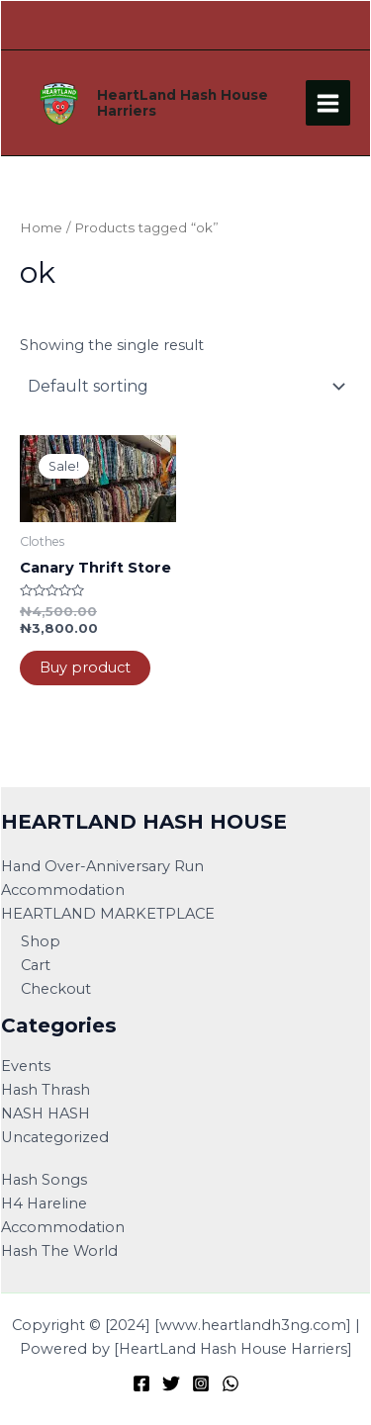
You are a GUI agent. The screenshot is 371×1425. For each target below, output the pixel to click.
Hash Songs (44, 1180)
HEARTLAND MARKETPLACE (108, 914)
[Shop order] (185, 386)
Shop (40, 941)
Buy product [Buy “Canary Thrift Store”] (85, 667)
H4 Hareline (44, 1203)
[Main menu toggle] (328, 102)
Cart (35, 965)
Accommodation (63, 890)
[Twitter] (171, 1383)
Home (41, 227)
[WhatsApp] (230, 1383)
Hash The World (59, 1251)
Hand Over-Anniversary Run (102, 866)
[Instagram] (201, 1383)
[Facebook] (141, 1383)
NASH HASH (45, 1113)
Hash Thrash (45, 1090)
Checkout (56, 989)
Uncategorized (55, 1137)
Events (25, 1066)
